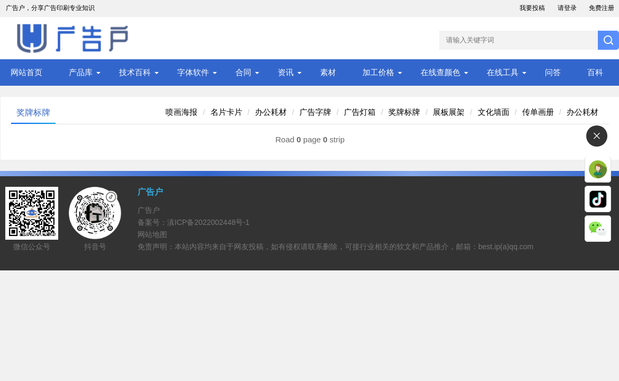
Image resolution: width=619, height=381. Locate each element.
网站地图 (152, 234)
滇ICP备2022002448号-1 (208, 222)
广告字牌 (315, 111)
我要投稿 (532, 8)
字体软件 (193, 72)
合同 (243, 72)
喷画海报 (181, 111)
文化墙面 (493, 111)
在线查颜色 (440, 72)
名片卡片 (226, 111)
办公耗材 (271, 111)
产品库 (81, 72)
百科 (595, 72)
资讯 (286, 72)
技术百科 (135, 72)
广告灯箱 (360, 111)
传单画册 (538, 111)
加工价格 (378, 72)
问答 (553, 72)
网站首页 (26, 72)
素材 (328, 72)
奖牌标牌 (404, 111)
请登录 (567, 8)
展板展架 (449, 111)
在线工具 (502, 72)
